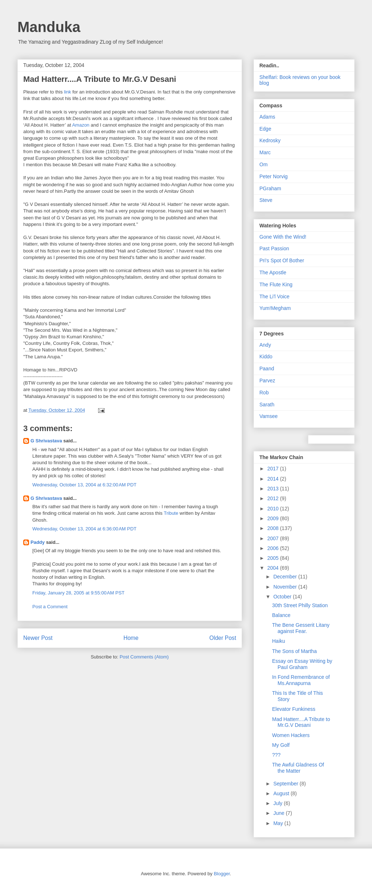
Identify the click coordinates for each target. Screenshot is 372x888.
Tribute (171, 513)
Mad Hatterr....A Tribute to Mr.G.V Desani (301, 722)
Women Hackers (291, 735)
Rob (264, 392)
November (285, 587)
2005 (273, 558)
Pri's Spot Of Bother (281, 260)
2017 (273, 468)
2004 (273, 568)
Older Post (222, 638)
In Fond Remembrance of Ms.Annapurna (301, 680)
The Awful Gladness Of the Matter (298, 768)
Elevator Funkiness (293, 709)
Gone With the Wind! (282, 237)
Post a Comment (50, 606)
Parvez (267, 380)
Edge (265, 129)
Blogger (222, 873)
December (285, 577)
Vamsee (268, 416)
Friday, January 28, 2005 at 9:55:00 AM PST (78, 593)
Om (263, 164)
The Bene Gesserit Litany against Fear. (300, 628)
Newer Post (38, 638)
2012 (273, 498)
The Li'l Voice (274, 296)
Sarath (266, 404)
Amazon (80, 125)
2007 (273, 538)
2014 (273, 479)
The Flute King (275, 284)
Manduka (48, 27)
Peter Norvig (273, 176)
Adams (267, 117)
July (278, 803)
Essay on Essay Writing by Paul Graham (302, 664)
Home (131, 638)
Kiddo (265, 356)
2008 (273, 528)
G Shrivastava (46, 440)
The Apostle (272, 272)
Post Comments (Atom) (144, 657)
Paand (266, 368)
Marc (265, 152)
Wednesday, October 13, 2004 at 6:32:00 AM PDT (84, 484)
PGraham (270, 188)
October (283, 597)
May (278, 823)
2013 (273, 488)
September (286, 784)
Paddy (38, 542)
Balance (281, 615)
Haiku (278, 641)
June (279, 813)
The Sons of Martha (294, 651)
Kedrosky (269, 140)
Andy (265, 345)
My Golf (281, 745)
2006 (273, 548)
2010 (273, 508)
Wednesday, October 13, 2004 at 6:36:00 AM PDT (84, 528)
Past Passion (274, 248)
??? (276, 755)
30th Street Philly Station (300, 605)
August (281, 793)
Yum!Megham (275, 308)
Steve (265, 200)
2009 (273, 518)
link (68, 92)
